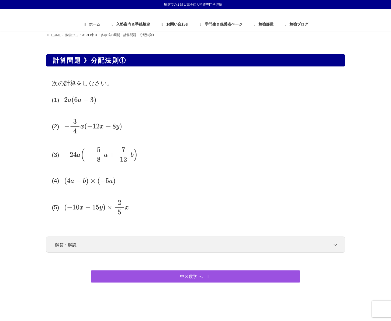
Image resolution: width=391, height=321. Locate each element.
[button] (195, 276)
